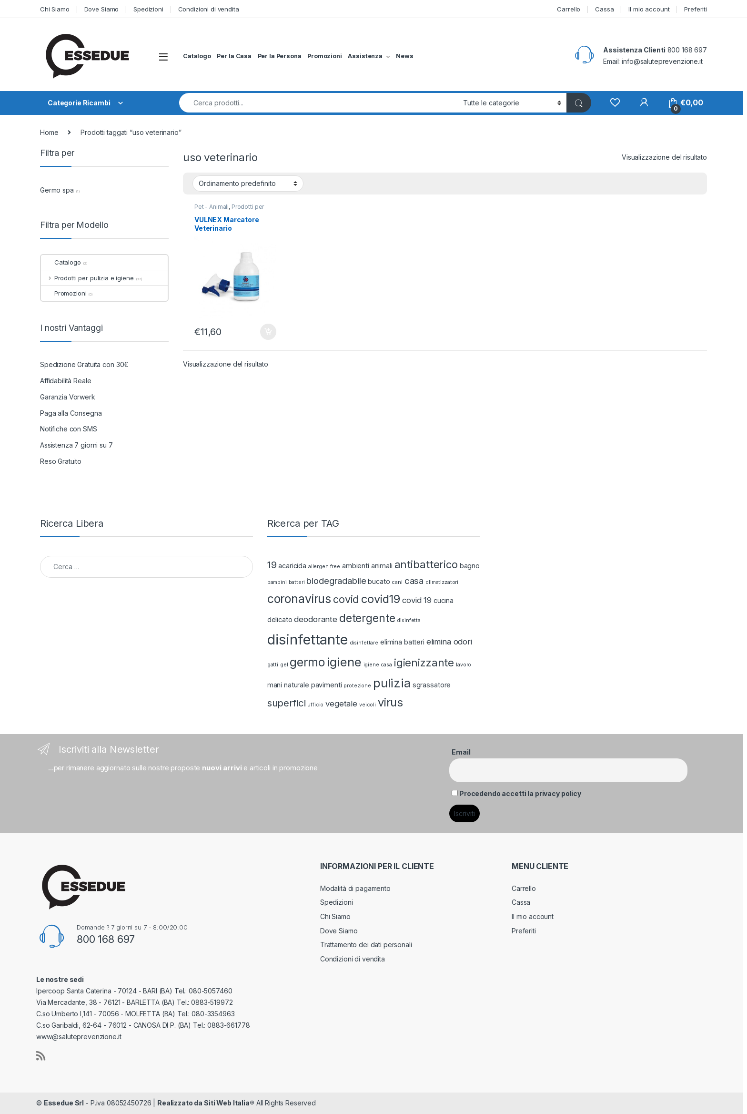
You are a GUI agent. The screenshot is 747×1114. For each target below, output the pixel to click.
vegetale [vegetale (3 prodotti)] (341, 703)
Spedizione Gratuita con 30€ (84, 364)
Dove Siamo (101, 9)
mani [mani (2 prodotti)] (274, 685)
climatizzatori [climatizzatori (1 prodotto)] (441, 582)
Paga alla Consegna (70, 413)
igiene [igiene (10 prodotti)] (344, 661)
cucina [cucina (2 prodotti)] (444, 600)
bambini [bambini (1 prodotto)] (277, 582)
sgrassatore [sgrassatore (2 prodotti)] (432, 685)
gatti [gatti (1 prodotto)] (272, 665)
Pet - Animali (211, 206)
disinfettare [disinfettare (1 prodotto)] (364, 643)
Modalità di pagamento (355, 888)
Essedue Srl (64, 1103)
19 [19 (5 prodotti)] (272, 565)
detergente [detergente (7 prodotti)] (367, 618)
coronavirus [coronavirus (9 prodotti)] (299, 599)
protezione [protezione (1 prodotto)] (357, 686)
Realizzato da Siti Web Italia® (205, 1103)
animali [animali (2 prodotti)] (382, 566)
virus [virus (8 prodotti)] (390, 702)
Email (461, 752)
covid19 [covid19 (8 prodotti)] (380, 599)
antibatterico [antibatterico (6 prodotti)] (426, 564)
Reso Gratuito (60, 461)
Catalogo (197, 56)
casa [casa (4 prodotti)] (414, 580)
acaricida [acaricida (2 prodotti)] (292, 566)
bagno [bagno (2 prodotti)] (470, 566)
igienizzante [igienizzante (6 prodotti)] (424, 662)
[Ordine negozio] (247, 183)
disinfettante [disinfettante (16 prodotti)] (307, 639)
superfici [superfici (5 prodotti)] (286, 703)
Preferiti (695, 9)
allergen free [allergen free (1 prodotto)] (324, 566)
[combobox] (318, 102)
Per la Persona (280, 56)
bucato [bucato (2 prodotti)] (379, 581)
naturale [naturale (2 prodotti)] (296, 685)
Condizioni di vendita (208, 9)
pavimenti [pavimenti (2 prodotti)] (326, 685)
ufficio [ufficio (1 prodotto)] (315, 705)
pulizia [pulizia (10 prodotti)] (392, 682)
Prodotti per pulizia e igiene (229, 209)
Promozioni (324, 56)
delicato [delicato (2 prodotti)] (280, 619)
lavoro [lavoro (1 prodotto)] (463, 665)
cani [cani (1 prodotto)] (397, 582)
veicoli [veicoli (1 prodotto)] (367, 705)
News (404, 56)
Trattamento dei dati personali (366, 944)
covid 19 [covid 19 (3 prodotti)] (417, 600)
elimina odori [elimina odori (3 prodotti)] (449, 641)
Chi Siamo (55, 9)
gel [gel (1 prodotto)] (284, 665)
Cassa (604, 9)
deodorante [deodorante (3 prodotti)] (315, 619)
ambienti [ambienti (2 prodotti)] (355, 566)
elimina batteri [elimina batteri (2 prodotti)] (402, 642)
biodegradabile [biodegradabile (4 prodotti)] (336, 580)
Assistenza (365, 56)
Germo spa (57, 190)
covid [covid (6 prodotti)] (346, 599)
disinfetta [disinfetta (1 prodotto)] (409, 620)
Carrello (568, 9)
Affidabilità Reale (65, 381)
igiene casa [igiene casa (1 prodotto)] (377, 665)
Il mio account (648, 9)
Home (49, 132)
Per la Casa (234, 56)
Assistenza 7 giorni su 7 (76, 445)
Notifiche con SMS (68, 429)
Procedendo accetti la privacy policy (520, 793)
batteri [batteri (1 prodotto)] (297, 582)
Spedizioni (148, 9)
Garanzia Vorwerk (67, 397)
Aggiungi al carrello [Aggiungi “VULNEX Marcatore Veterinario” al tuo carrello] (268, 332)
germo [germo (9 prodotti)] (307, 662)
